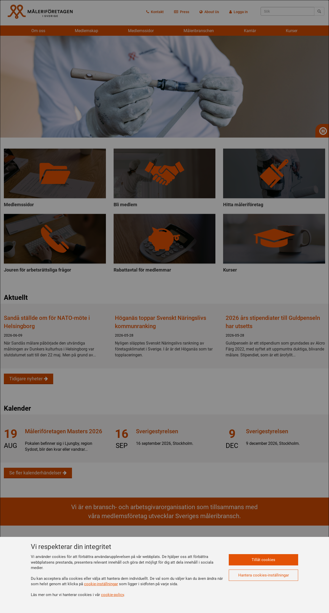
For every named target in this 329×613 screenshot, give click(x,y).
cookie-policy (112, 594)
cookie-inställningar (101, 584)
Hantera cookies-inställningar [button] (263, 575)
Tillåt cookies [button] (263, 559)
